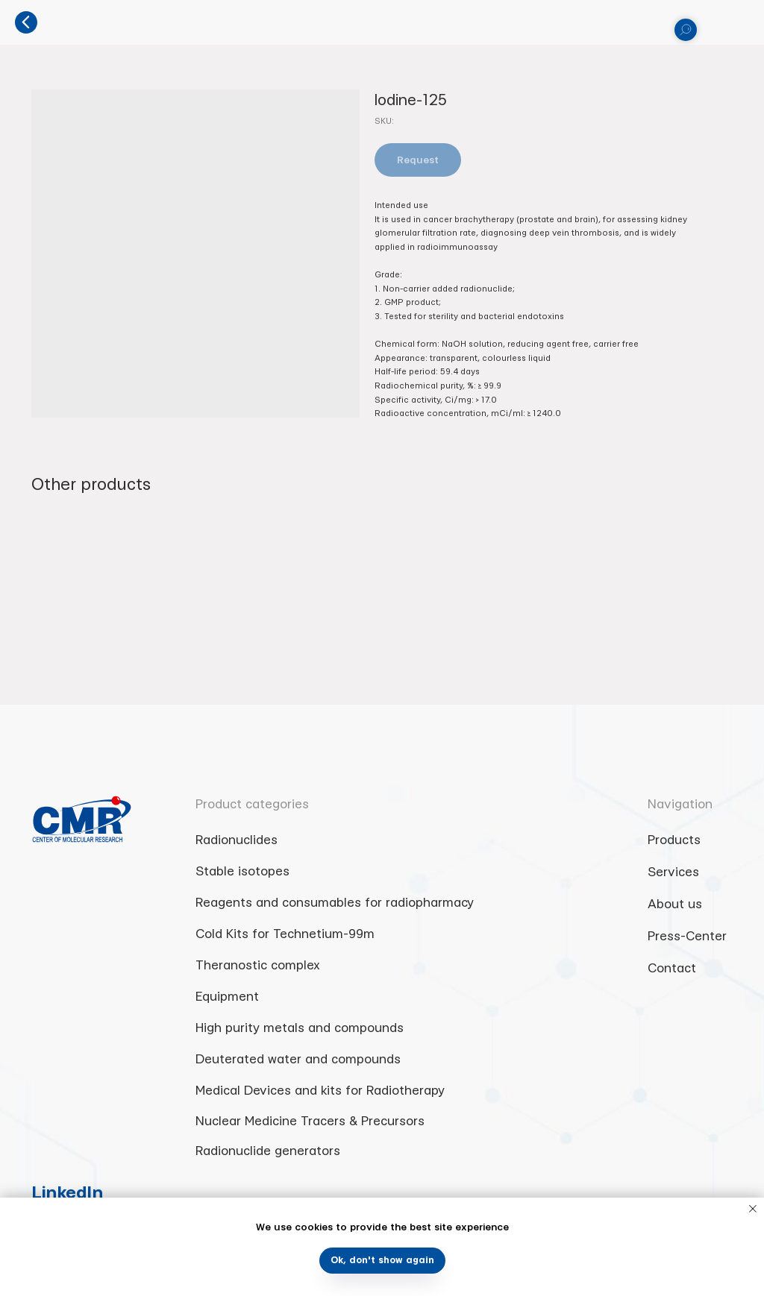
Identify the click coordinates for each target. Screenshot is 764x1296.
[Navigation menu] (741, 22)
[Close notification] (752, 1208)
